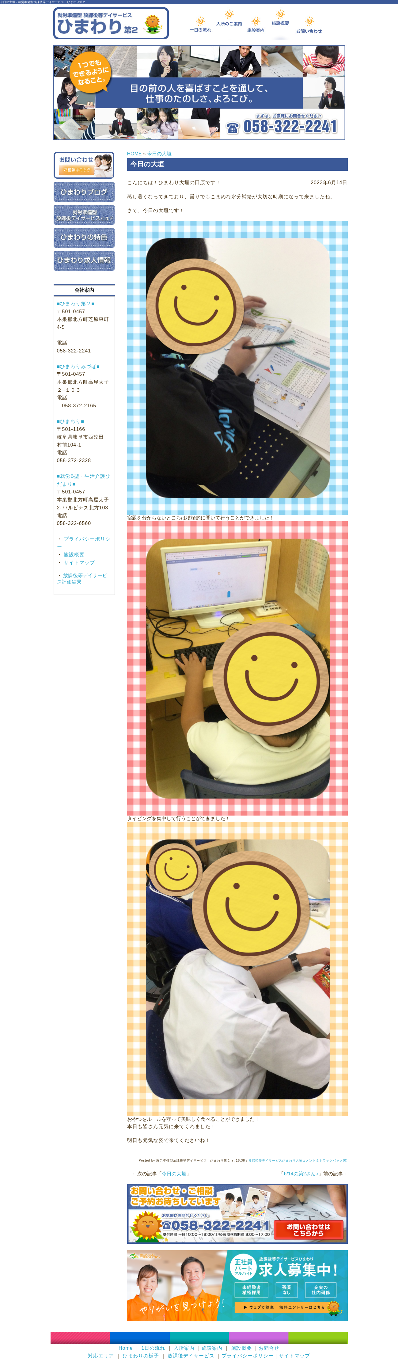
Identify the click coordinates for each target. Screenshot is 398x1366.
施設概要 (73, 554)
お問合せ (269, 1348)
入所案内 (184, 1348)
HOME (134, 153)
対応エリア (101, 1355)
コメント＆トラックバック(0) (324, 1160)
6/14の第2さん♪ (301, 1173)
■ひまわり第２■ (76, 303)
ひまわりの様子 (141, 1355)
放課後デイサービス (191, 1355)
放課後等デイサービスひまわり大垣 (275, 1160)
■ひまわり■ (70, 421)
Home (126, 1348)
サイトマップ (78, 562)
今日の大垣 (159, 153)
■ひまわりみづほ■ (78, 366)
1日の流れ (153, 1348)
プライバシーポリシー (248, 1355)
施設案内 (212, 1348)
